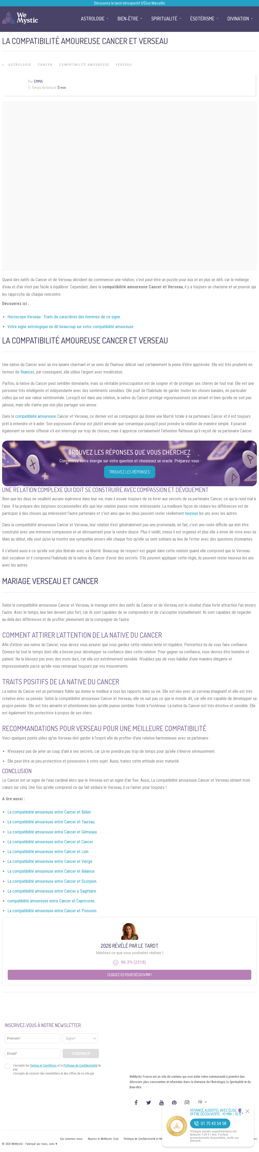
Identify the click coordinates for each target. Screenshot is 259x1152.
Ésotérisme (202, 18)
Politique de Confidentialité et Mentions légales (152, 1139)
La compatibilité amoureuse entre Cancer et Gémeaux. (52, 831)
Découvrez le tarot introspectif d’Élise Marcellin (129, 3)
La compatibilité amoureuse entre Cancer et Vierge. (50, 861)
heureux (191, 513)
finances (27, 372)
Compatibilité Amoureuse (84, 65)
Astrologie (19, 65)
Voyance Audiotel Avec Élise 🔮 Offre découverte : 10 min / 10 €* (216, 1112)
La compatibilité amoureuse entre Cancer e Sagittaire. (52, 891)
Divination (238, 18)
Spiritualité (164, 18)
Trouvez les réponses (129, 472)
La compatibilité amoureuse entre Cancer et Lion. (48, 851)
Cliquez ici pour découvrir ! (129, 974)
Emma (38, 81)
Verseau (124, 65)
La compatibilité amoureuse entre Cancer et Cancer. (50, 841)
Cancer (45, 65)
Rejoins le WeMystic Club (103, 1139)
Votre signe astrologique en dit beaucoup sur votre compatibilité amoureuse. (70, 326)
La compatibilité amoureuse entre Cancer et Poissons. (52, 910)
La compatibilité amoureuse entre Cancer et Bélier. (49, 812)
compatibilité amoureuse (35, 416)
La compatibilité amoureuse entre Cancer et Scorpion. (52, 881)
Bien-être (128, 18)
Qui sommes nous (71, 1139)
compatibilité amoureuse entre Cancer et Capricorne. (51, 900)
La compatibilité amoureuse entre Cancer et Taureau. (51, 821)
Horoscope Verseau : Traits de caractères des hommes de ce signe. (64, 316)
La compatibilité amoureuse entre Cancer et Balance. (51, 871)
